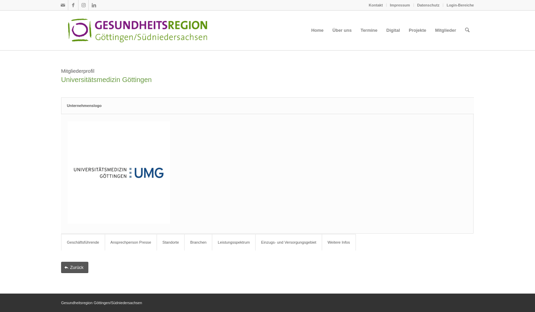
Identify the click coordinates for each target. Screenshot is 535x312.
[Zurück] (74, 267)
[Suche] (467, 30)
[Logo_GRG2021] (148, 30)
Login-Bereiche (460, 5)
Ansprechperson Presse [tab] (131, 242)
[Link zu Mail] (63, 5)
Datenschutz (428, 5)
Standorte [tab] (170, 242)
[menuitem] (376, 5)
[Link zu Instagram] (83, 5)
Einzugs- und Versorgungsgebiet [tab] (288, 242)
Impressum (400, 5)
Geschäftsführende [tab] (83, 242)
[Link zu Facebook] (73, 5)
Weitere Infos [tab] (339, 242)
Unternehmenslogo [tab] (84, 106)
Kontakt (376, 5)
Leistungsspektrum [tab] (234, 242)
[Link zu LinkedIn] (94, 5)
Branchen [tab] (198, 242)
